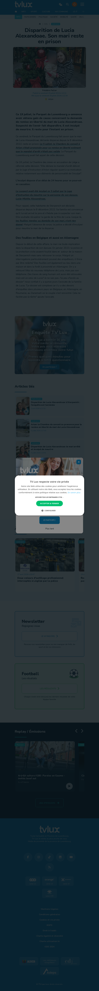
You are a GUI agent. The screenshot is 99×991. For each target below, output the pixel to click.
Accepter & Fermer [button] (49, 503)
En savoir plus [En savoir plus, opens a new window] (74, 492)
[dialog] (49, 495)
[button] (49, 497)
